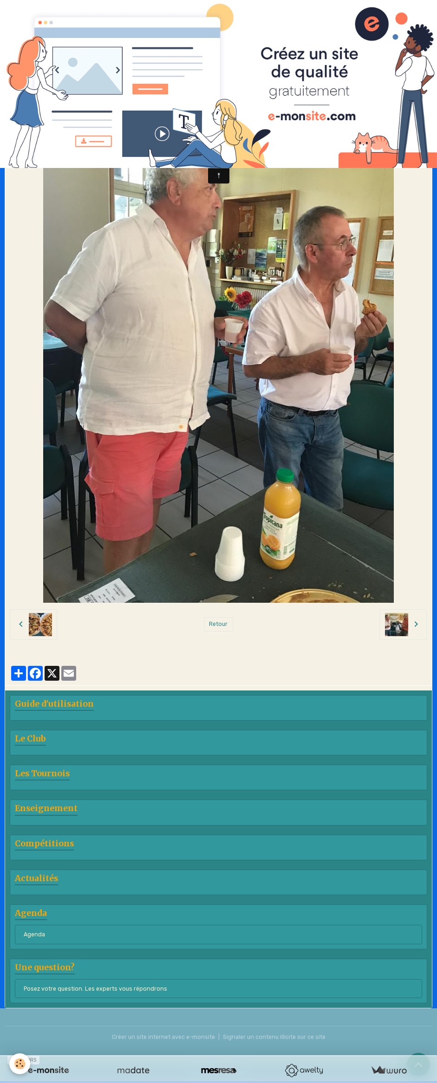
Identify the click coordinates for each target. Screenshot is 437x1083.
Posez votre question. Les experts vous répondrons (95, 989)
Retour (218, 624)
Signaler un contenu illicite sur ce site (274, 1037)
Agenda (34, 934)
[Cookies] (19, 1063)
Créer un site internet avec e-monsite (163, 1037)
